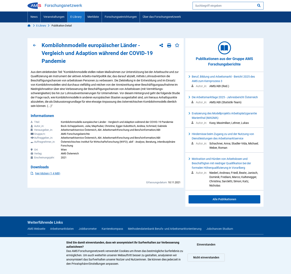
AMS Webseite (36, 228)
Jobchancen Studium (219, 228)
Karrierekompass (112, 228)
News (34, 16)
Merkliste (93, 16)
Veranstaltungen (53, 16)
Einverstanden (206, 244)
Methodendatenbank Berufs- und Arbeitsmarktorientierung (164, 228)
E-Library (76, 16)
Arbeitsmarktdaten (62, 228)
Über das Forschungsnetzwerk (162, 16)
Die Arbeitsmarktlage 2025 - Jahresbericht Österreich (225, 97)
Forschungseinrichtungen (121, 16)
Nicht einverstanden (206, 257)
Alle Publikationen (224, 199)
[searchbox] (228, 5)
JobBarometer (88, 228)
